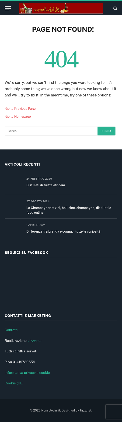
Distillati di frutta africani (45, 185)
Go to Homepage (18, 116)
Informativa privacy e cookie (27, 373)
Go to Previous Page (20, 108)
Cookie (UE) (14, 383)
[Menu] (8, 8)
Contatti (11, 330)
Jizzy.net (35, 341)
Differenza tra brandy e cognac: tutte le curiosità (63, 231)
